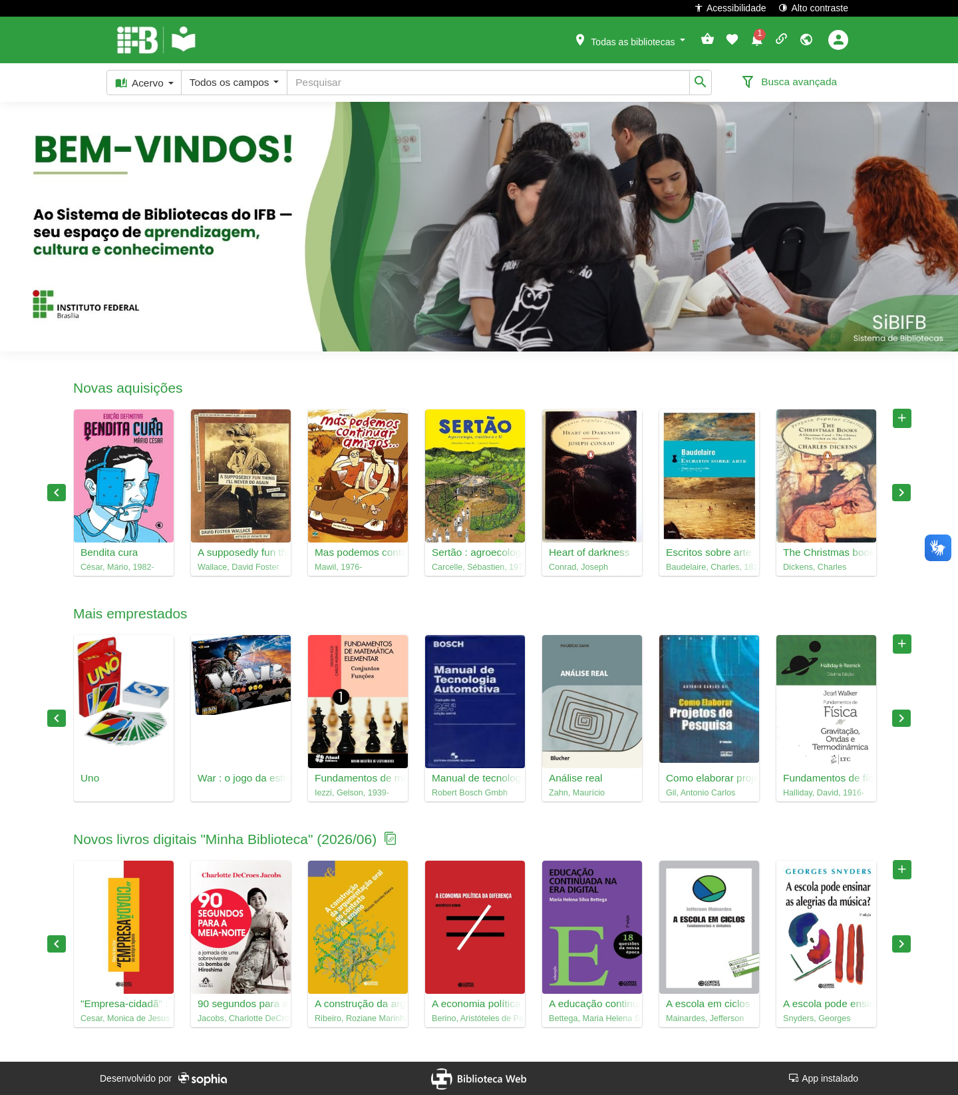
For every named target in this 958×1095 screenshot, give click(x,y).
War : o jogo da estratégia (241, 777)
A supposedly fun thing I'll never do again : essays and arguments (241, 552)
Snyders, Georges (817, 1018)
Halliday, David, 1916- (823, 792)
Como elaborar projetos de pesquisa (709, 777)
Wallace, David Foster (238, 567)
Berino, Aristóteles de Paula (475, 1018)
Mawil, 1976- (338, 567)
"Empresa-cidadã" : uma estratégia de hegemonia (123, 1003)
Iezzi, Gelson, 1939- (352, 792)
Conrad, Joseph (578, 567)
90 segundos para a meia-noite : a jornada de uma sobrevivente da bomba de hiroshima (241, 1003)
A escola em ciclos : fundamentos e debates (709, 1003)
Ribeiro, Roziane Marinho (358, 1018)
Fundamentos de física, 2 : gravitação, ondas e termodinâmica (826, 777)
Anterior (57, 493)
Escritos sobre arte (708, 552)
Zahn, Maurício (577, 792)
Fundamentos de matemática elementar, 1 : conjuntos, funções (358, 777)
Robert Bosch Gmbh (470, 792)
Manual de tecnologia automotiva (475, 777)
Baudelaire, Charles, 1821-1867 (709, 567)
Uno (89, 777)
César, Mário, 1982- (117, 567)
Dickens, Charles (814, 567)
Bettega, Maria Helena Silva (592, 1018)
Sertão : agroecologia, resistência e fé (475, 552)
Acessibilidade (730, 8)
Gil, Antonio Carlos (700, 792)
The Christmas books (826, 552)
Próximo (901, 493)
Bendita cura (109, 552)
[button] (629, 39)
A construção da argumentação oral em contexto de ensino (358, 1003)
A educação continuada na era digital (592, 1003)
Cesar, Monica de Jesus (123, 1018)
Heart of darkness (589, 552)
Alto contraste (813, 8)
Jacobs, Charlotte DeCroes (241, 1018)
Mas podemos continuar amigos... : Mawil (358, 552)
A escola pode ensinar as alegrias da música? (826, 1003)
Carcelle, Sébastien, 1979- (475, 567)
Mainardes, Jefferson (705, 1018)
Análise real (575, 777)
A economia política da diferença (475, 1003)
